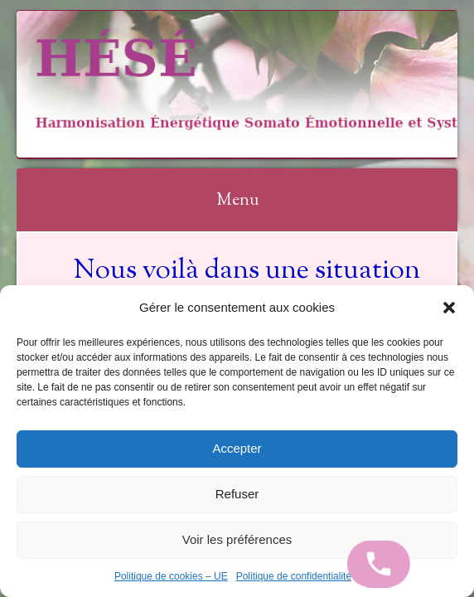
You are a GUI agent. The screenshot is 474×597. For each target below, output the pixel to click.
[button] (449, 307)
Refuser (237, 494)
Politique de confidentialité (293, 576)
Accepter (236, 448)
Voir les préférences (237, 539)
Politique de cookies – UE (171, 576)
